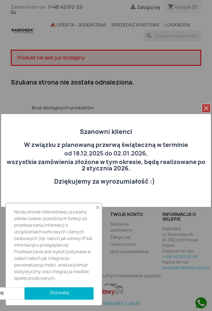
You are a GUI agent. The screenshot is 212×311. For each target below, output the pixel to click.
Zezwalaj (59, 292)
